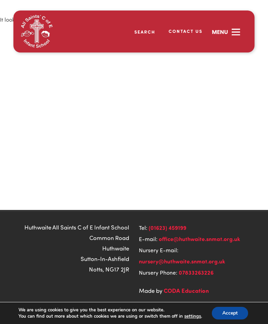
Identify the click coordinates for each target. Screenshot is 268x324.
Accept (230, 313)
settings (192, 316)
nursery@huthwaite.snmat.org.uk (182, 261)
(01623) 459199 (167, 227)
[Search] (140, 31)
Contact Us (185, 31)
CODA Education (186, 290)
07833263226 (196, 272)
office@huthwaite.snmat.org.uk (199, 238)
